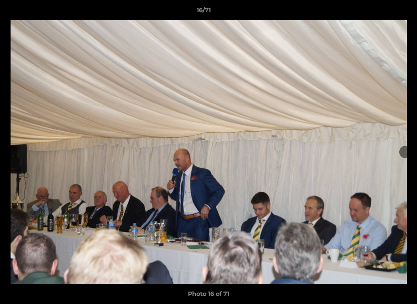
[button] (381, 12)
